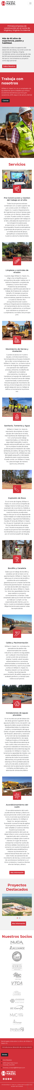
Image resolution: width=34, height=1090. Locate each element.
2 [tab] (19, 918)
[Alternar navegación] (30, 3)
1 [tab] (17, 918)
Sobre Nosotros (9, 66)
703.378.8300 (7, 1060)
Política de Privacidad (23, 1084)
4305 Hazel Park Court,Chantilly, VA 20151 (10, 1064)
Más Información (17, 872)
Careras (5, 100)
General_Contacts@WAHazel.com (14, 1068)
